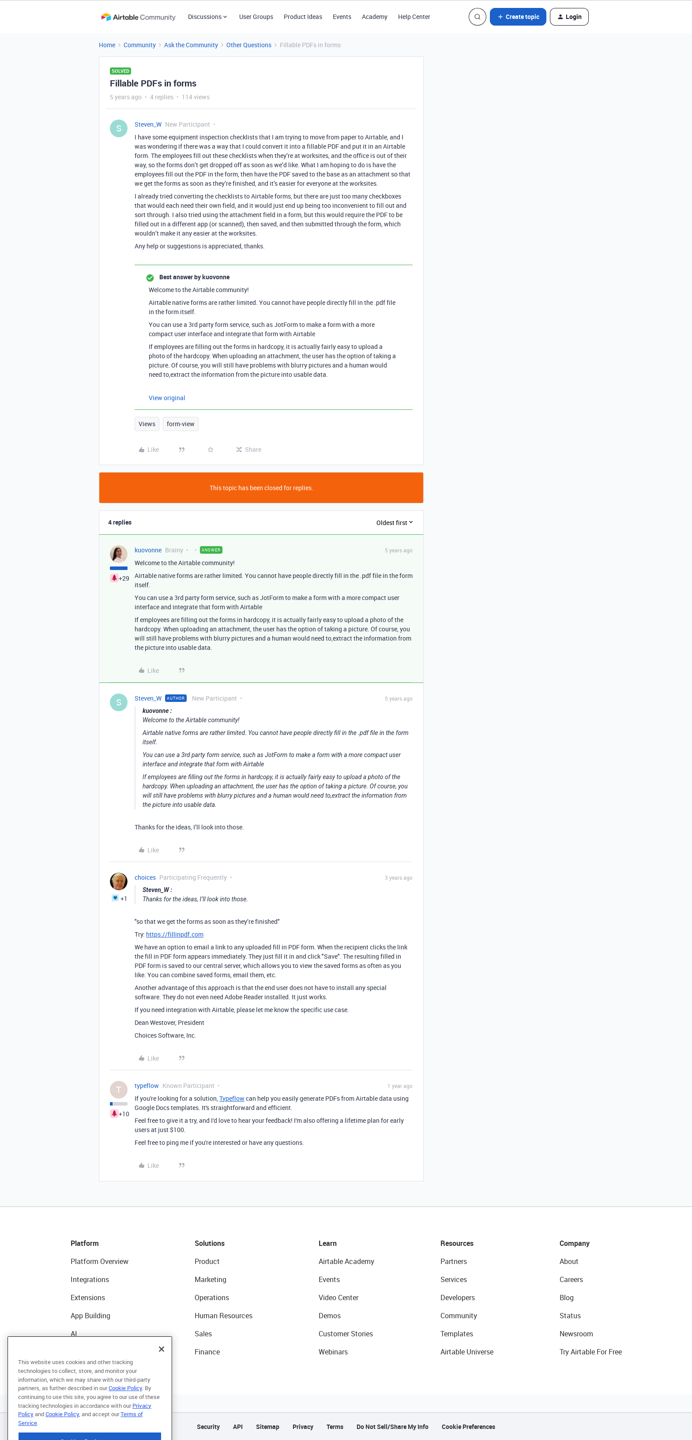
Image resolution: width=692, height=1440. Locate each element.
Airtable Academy (346, 1261)
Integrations (90, 1279)
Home (107, 45)
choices (145, 877)
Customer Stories (346, 1334)
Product (207, 1261)
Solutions (210, 1243)
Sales (203, 1334)
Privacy (303, 1426)
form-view (181, 424)
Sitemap (267, 1426)
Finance (207, 1352)
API (238, 1426)
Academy (374, 16)
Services (453, 1279)
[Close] (161, 1370)
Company (575, 1243)
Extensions (88, 1297)
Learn (328, 1243)
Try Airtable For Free (591, 1352)
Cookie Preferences (468, 1426)
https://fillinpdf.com (174, 934)
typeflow (147, 1085)
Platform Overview (99, 1261)
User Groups (256, 16)
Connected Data (96, 1352)
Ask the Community (191, 45)
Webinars (333, 1352)
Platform (85, 1243)
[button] (518, 17)
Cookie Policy (125, 1410)
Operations (212, 1297)
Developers (457, 1297)
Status (570, 1315)
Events (342, 16)
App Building (90, 1315)
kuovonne (148, 550)
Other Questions (248, 45)
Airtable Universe (466, 1352)
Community (140, 45)
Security (208, 1426)
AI (74, 1334)
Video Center (338, 1297)
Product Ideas (303, 16)
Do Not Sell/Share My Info (393, 1426)
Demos (330, 1315)
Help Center (414, 16)
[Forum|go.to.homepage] (138, 17)
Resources (457, 1243)
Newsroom (576, 1334)
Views (147, 424)
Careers (571, 1279)
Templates (456, 1334)
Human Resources (223, 1315)
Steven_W (148, 124)
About (569, 1261)
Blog (567, 1297)
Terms (335, 1426)
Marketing (210, 1279)
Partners (453, 1261)
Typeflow (231, 1098)
